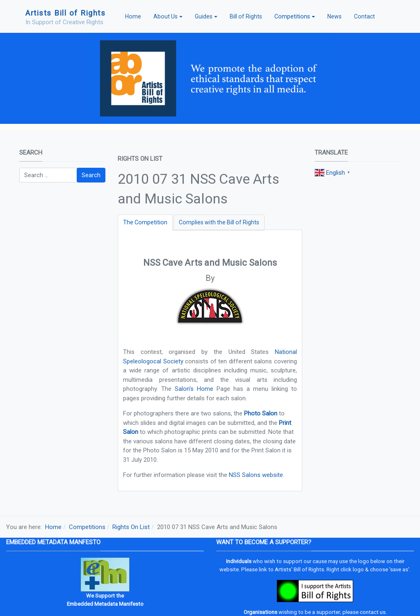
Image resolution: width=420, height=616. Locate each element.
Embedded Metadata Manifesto (105, 604)
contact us (373, 612)
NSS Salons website (256, 475)
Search (91, 175)
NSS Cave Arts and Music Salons (210, 263)
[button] (168, 16)
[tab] (145, 222)
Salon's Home (194, 388)
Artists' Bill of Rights (299, 569)
